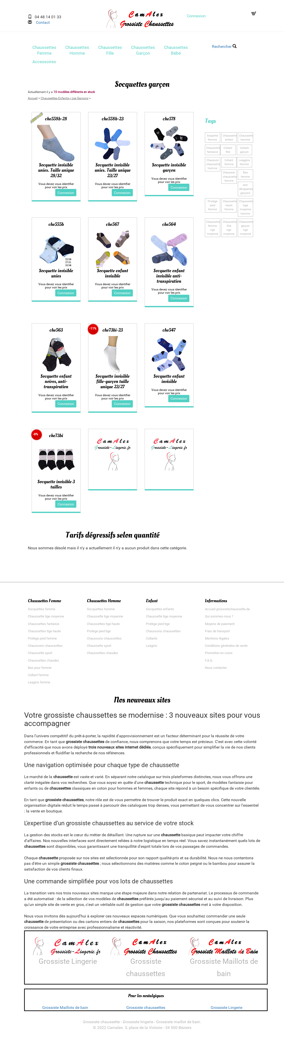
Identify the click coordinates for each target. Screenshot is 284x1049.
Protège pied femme (42, 641)
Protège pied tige (99, 633)
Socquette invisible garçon (169, 169)
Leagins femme (39, 684)
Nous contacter (216, 670)
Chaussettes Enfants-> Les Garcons (64, 99)
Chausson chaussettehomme (213, 165)
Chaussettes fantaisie (43, 626)
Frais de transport (217, 633)
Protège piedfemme (212, 206)
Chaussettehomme (246, 139)
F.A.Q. (209, 662)
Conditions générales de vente (226, 648)
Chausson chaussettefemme (230, 177)
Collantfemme (229, 163)
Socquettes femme (41, 611)
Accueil (33, 99)
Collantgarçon (244, 151)
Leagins (151, 648)
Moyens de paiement (220, 626)
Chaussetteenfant (230, 139)
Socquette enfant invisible (112, 275)
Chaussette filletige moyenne (230, 228)
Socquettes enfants (160, 611)
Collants (151, 641)
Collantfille (227, 151)
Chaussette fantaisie (213, 151)
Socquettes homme (101, 611)
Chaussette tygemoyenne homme (246, 208)
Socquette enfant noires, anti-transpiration (56, 383)
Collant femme (38, 677)
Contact (41, 22)
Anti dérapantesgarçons (246, 189)
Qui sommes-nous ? (219, 618)
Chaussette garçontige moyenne (246, 228)
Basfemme (245, 175)
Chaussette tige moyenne (46, 618)
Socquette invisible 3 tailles (56, 486)
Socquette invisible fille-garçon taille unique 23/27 (112, 383)
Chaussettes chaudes (43, 662)
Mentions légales (217, 641)
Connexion (196, 16)
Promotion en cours (219, 655)
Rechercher (224, 46)
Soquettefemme (212, 139)
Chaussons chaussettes (45, 648)
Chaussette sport (40, 655)
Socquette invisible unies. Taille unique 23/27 (113, 171)
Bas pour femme (39, 670)
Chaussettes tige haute (44, 633)
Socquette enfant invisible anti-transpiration (169, 277)
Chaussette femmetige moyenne (213, 228)
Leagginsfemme (244, 163)
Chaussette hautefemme (230, 206)
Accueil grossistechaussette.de (227, 611)
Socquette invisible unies (56, 275)
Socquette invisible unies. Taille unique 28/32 (56, 171)
